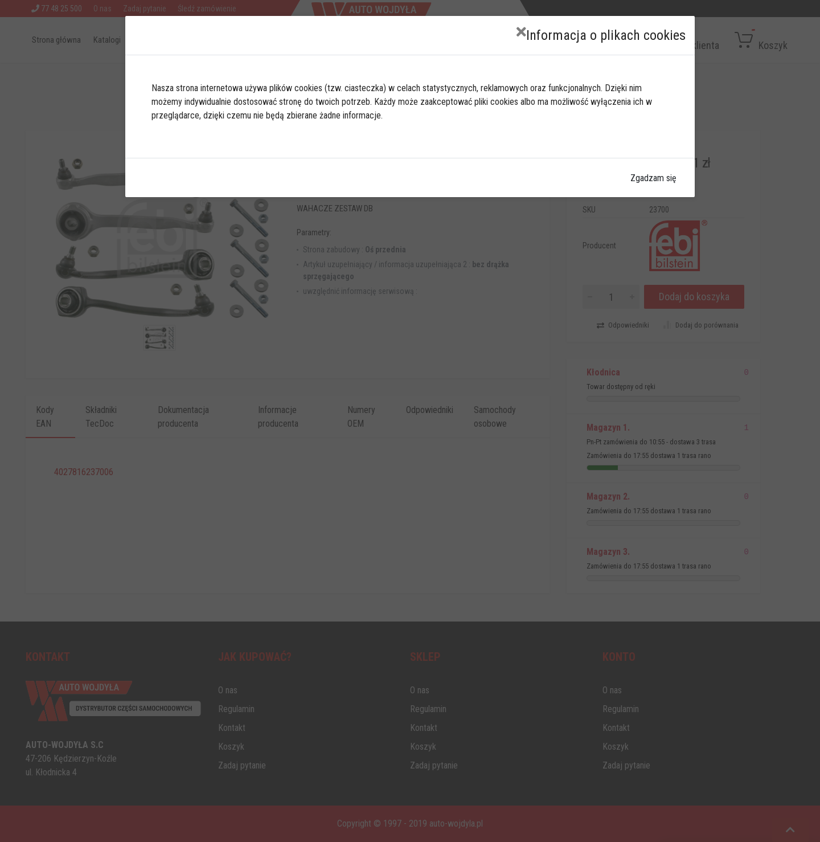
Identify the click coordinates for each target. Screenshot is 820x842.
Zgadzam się (653, 178)
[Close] (521, 32)
